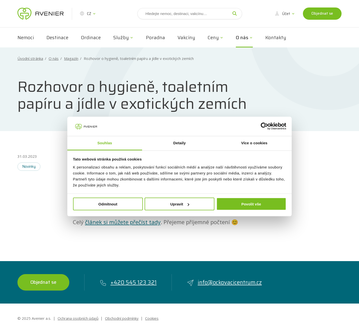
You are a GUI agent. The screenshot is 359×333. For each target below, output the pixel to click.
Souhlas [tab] (104, 143)
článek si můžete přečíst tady (123, 222)
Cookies (152, 318)
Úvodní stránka (30, 58)
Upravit (179, 204)
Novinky (29, 166)
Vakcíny (186, 37)
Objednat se (322, 13)
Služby (121, 37)
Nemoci (25, 37)
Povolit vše (251, 204)
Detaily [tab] (179, 143)
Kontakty (275, 37)
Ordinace (91, 37)
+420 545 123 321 (128, 282)
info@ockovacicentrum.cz (224, 282)
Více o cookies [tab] (254, 143)
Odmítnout (107, 204)
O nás (242, 37)
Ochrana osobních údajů (78, 318)
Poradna (155, 37)
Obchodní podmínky (122, 318)
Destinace (57, 37)
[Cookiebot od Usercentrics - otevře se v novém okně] (264, 126)
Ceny (213, 37)
